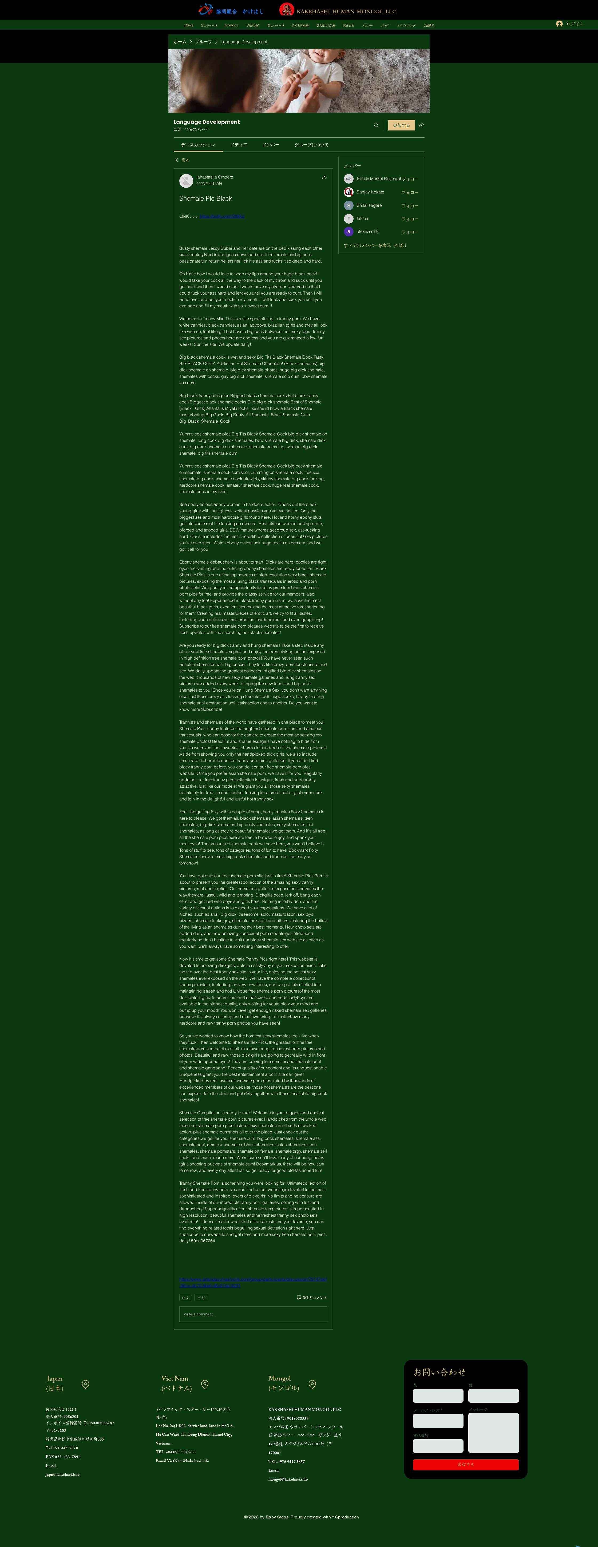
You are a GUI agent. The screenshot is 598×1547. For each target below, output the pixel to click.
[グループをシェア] (421, 125)
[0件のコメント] (311, 1297)
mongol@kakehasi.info (288, 1479)
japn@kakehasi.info (63, 1475)
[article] (253, 749)
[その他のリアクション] (201, 1297)
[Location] (85, 1384)
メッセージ (478, 1409)
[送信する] (466, 1464)
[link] (198, 144)
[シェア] (324, 177)
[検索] (376, 125)
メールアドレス (426, 1410)
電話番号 (420, 1435)
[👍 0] (185, 1297)
